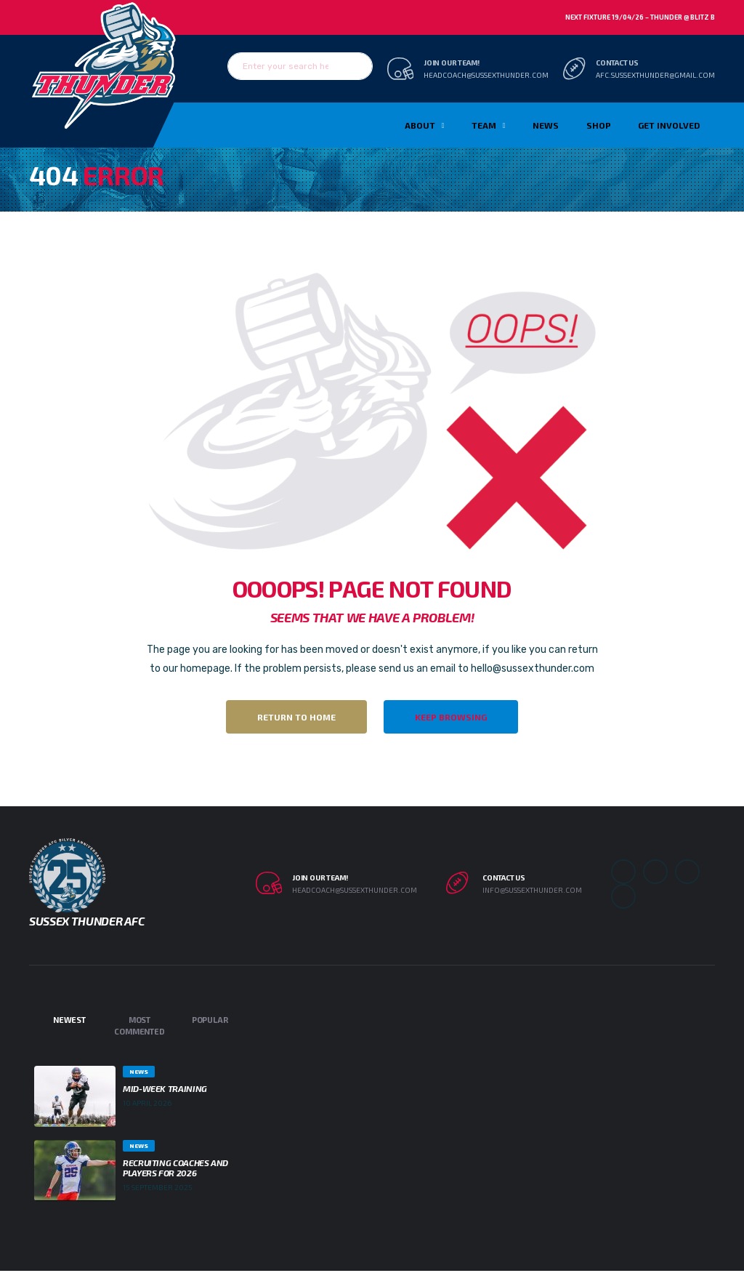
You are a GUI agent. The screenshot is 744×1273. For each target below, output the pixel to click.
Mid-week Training (165, 1088)
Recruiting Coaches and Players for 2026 (175, 1167)
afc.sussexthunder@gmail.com (655, 75)
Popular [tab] (209, 1019)
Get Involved (669, 125)
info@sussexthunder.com (532, 890)
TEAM (484, 125)
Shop (598, 125)
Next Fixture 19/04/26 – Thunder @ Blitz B (640, 17)
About (420, 125)
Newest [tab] (69, 1019)
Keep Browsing (451, 717)
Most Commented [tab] (139, 1026)
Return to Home (296, 717)
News (546, 125)
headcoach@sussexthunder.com (486, 75)
